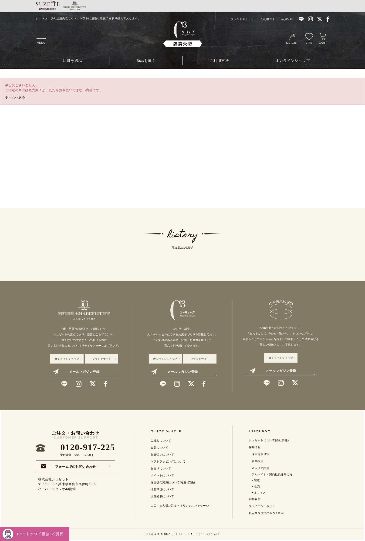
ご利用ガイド (269, 19)
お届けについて (161, 468)
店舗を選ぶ (72, 61)
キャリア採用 (260, 468)
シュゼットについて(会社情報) (269, 440)
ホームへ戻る (15, 97)
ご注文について (161, 440)
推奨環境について (162, 489)
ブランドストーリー (244, 19)
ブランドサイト (101, 358)
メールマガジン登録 (76, 371)
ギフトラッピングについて (168, 461)
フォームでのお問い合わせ (68, 466)
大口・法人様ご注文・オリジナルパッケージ (180, 505)
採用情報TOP (260, 454)
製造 (257, 480)
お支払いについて (162, 454)
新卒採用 (257, 461)
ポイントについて (162, 475)
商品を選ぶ (146, 61)
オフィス (260, 492)
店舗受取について (162, 496)
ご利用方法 (219, 61)
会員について (159, 447)
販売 (257, 486)
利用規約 (254, 499)
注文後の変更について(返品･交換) (173, 482)
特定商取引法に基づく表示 (266, 513)
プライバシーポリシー (263, 506)
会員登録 (287, 19)
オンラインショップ (292, 61)
